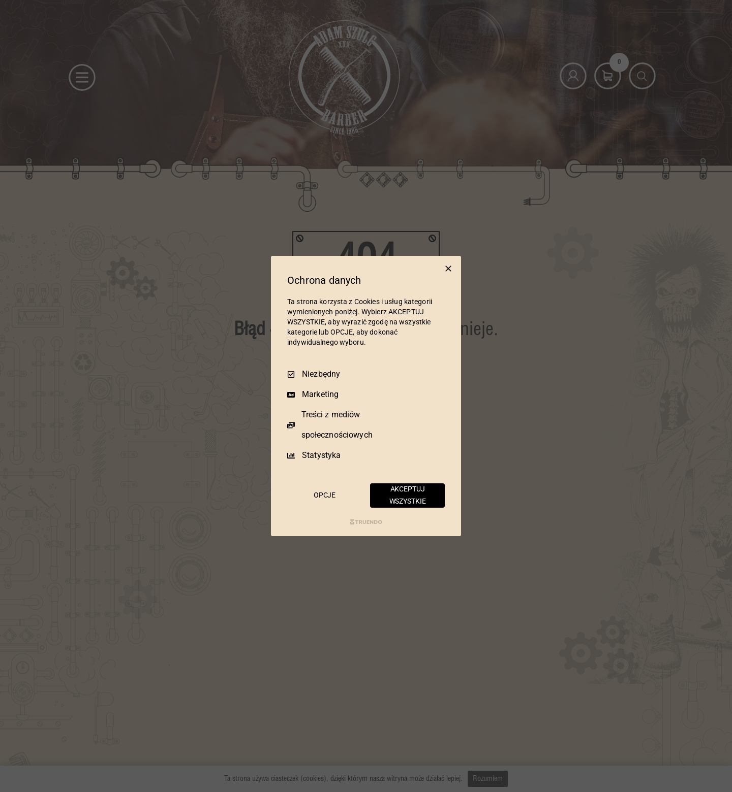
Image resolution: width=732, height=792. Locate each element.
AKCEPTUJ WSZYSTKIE (407, 495)
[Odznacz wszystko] (448, 268)
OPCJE (325, 495)
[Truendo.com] (366, 522)
